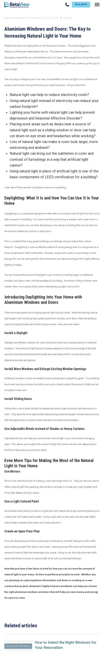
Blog (65, 17)
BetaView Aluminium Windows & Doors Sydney (31, 17)
